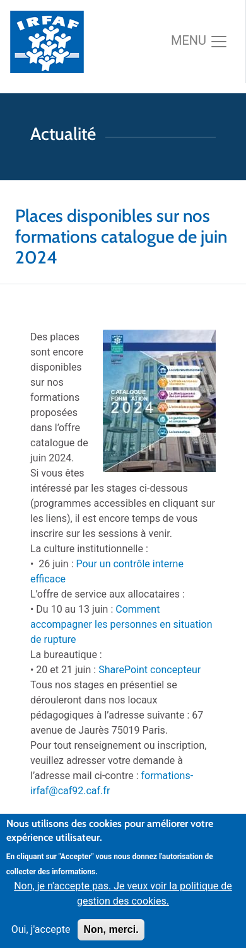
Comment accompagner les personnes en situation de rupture (121, 624)
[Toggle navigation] (199, 41)
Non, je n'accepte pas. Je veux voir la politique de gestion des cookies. (123, 902)
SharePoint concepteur (149, 670)
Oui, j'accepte (41, 939)
